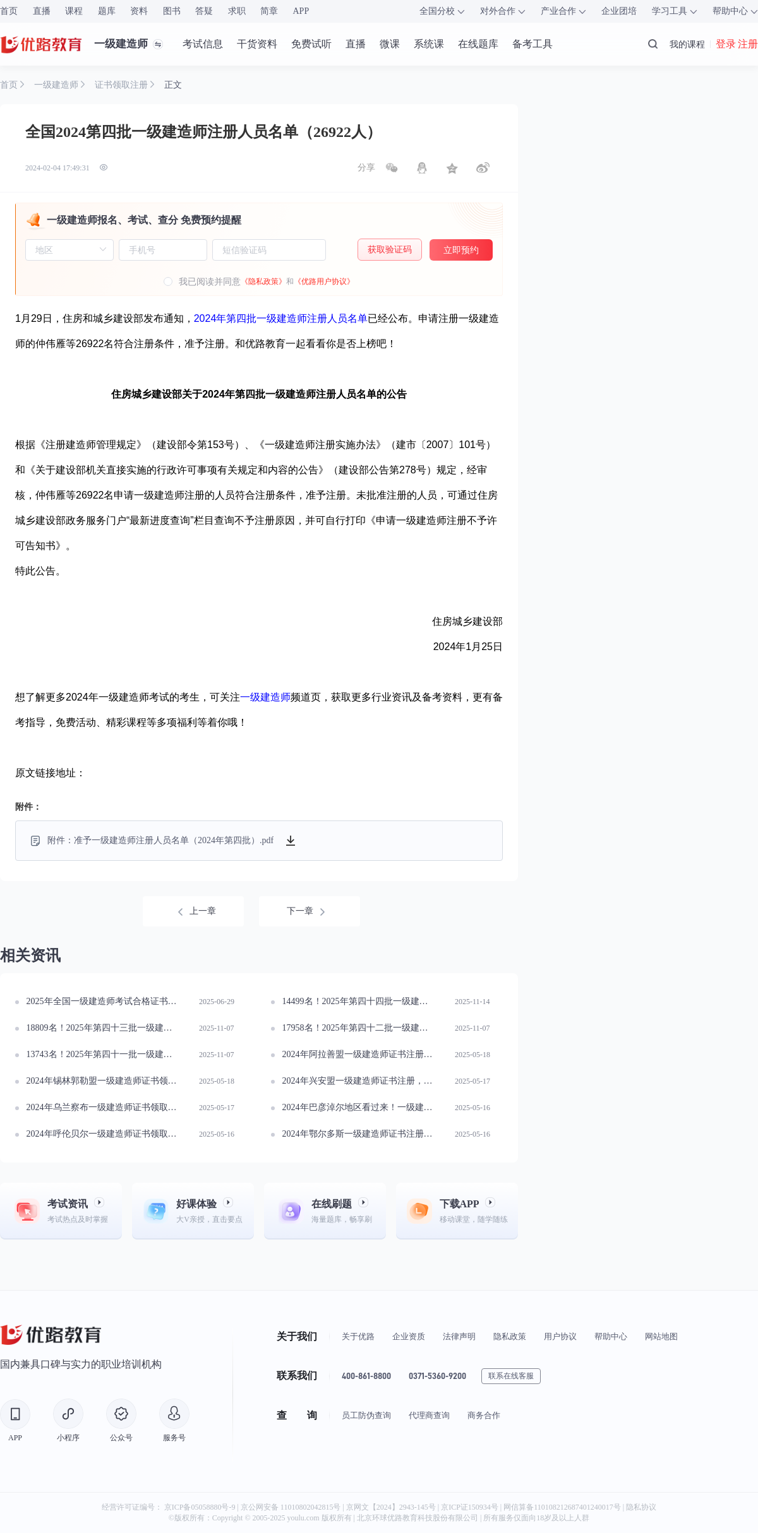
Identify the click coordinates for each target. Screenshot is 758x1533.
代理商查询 (429, 1415)
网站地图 (661, 1336)
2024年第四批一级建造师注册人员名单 (281, 318)
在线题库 (478, 43)
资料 (139, 11)
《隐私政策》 (263, 281)
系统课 (429, 43)
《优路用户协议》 (324, 281)
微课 (390, 43)
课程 (74, 11)
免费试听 (311, 43)
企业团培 (619, 11)
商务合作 (483, 1415)
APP (301, 11)
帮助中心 (610, 1336)
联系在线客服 (511, 1375)
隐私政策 (509, 1336)
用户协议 (560, 1336)
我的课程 (687, 44)
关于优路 (358, 1336)
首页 (9, 11)
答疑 (204, 11)
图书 (172, 11)
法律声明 (459, 1336)
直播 (42, 11)
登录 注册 (737, 44)
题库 (107, 11)
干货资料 (257, 43)
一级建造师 (265, 697)
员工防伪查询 (366, 1415)
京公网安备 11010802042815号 (292, 1507)
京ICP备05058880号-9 (200, 1507)
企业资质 (408, 1336)
